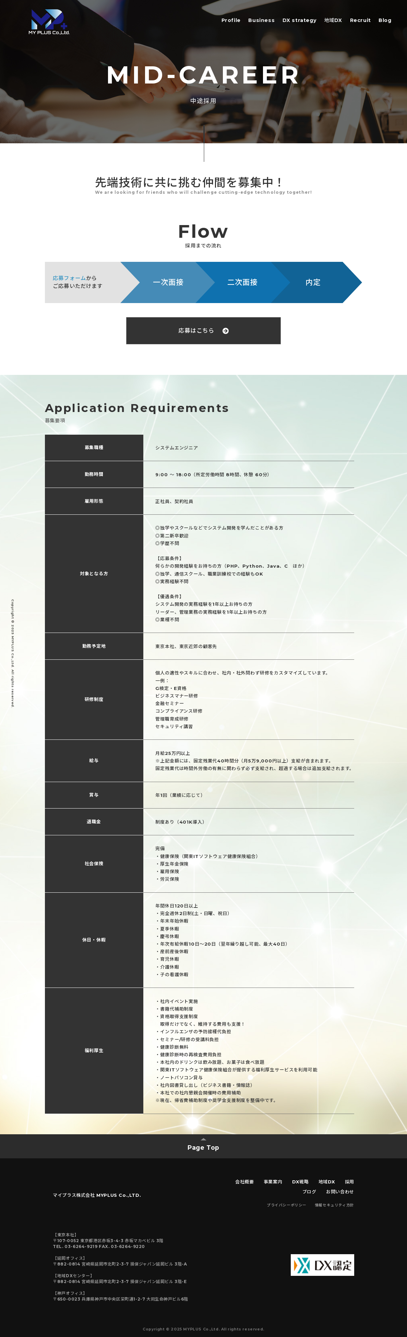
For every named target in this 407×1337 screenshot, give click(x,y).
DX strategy (300, 20)
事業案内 (273, 1181)
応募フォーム (69, 278)
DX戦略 (300, 1181)
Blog (385, 20)
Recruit (360, 20)
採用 (349, 1181)
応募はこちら (203, 330)
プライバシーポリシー (287, 1205)
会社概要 (244, 1181)
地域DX (333, 20)
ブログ (309, 1191)
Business (261, 20)
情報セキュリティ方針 (334, 1205)
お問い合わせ (340, 1191)
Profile (231, 20)
